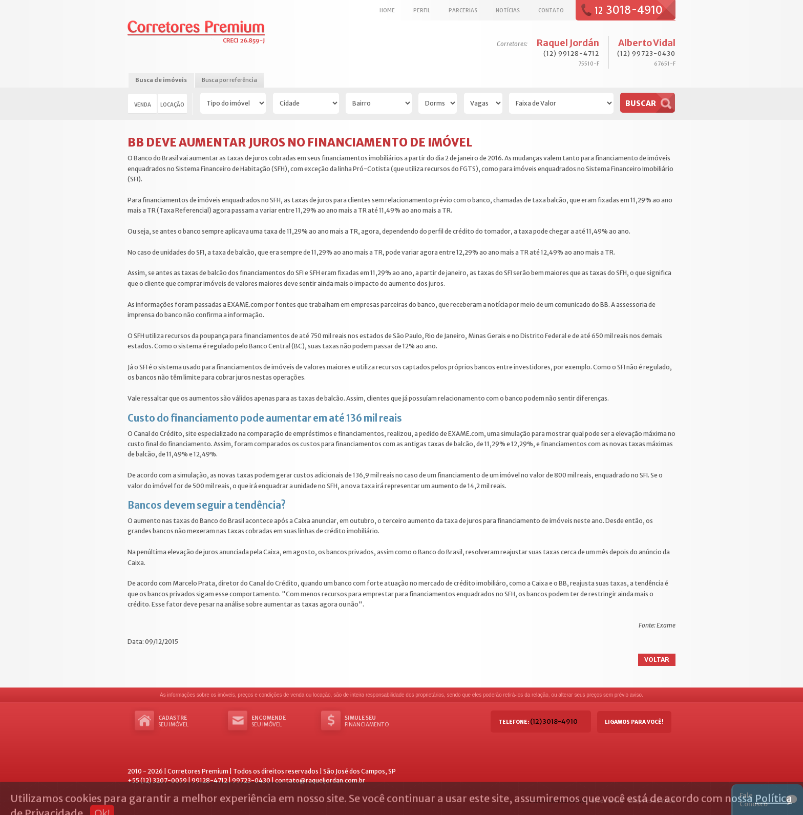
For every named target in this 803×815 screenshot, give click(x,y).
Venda (142, 104)
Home (387, 10)
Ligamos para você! (634, 722)
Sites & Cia (607, 800)
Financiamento (375, 721)
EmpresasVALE (651, 800)
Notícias (508, 10)
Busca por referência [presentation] (229, 79)
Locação (172, 104)
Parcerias (463, 10)
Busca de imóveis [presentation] (161, 79)
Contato (551, 10)
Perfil (421, 10)
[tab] (161, 81)
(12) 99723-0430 (646, 53)
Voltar (656, 659)
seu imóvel (189, 721)
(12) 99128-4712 (571, 53)
